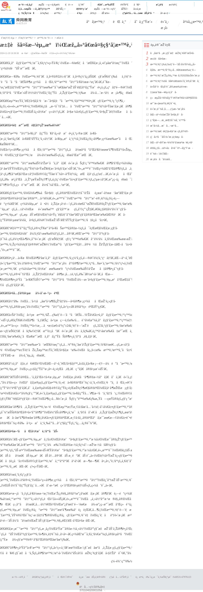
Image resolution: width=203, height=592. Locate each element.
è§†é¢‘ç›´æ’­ (82, 9)
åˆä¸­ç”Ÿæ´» (143, 22)
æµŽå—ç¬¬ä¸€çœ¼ (49, 4)
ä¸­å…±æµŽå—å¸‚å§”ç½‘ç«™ (34, 9)
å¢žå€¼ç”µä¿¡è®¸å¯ (42, 577)
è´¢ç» (80, 13)
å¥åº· (137, 4)
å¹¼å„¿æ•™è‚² (193, 22)
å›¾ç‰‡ (44, 13)
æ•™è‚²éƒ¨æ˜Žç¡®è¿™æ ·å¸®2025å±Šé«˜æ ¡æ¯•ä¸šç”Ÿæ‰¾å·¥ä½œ (174, 75)
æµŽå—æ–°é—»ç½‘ (105, 9)
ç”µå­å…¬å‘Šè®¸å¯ (120, 577)
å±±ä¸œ (137, 9)
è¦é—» (69, 4)
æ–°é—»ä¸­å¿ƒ (25, 4)
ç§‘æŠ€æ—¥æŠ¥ (39, 53)
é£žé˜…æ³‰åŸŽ (106, 4)
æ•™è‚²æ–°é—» (45, 38)
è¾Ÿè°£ (124, 4)
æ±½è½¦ (173, 4)
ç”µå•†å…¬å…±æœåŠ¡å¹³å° (138, 13)
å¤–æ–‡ (164, 13)
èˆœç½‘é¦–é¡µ (7, 38)
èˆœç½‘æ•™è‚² (26, 38)
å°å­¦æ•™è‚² (95, 22)
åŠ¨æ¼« (105, 13)
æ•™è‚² (57, 13)
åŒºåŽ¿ (59, 9)
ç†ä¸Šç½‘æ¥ (26, 13)
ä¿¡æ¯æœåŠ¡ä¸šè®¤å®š (92, 577)
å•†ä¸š (93, 13)
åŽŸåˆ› (124, 9)
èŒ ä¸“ (119, 22)
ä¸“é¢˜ (81, 4)
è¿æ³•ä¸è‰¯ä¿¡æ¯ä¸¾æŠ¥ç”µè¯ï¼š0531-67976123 (163, 577)
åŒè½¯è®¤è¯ (66, 577)
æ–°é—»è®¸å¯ (20, 577)
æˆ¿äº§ (159, 4)
